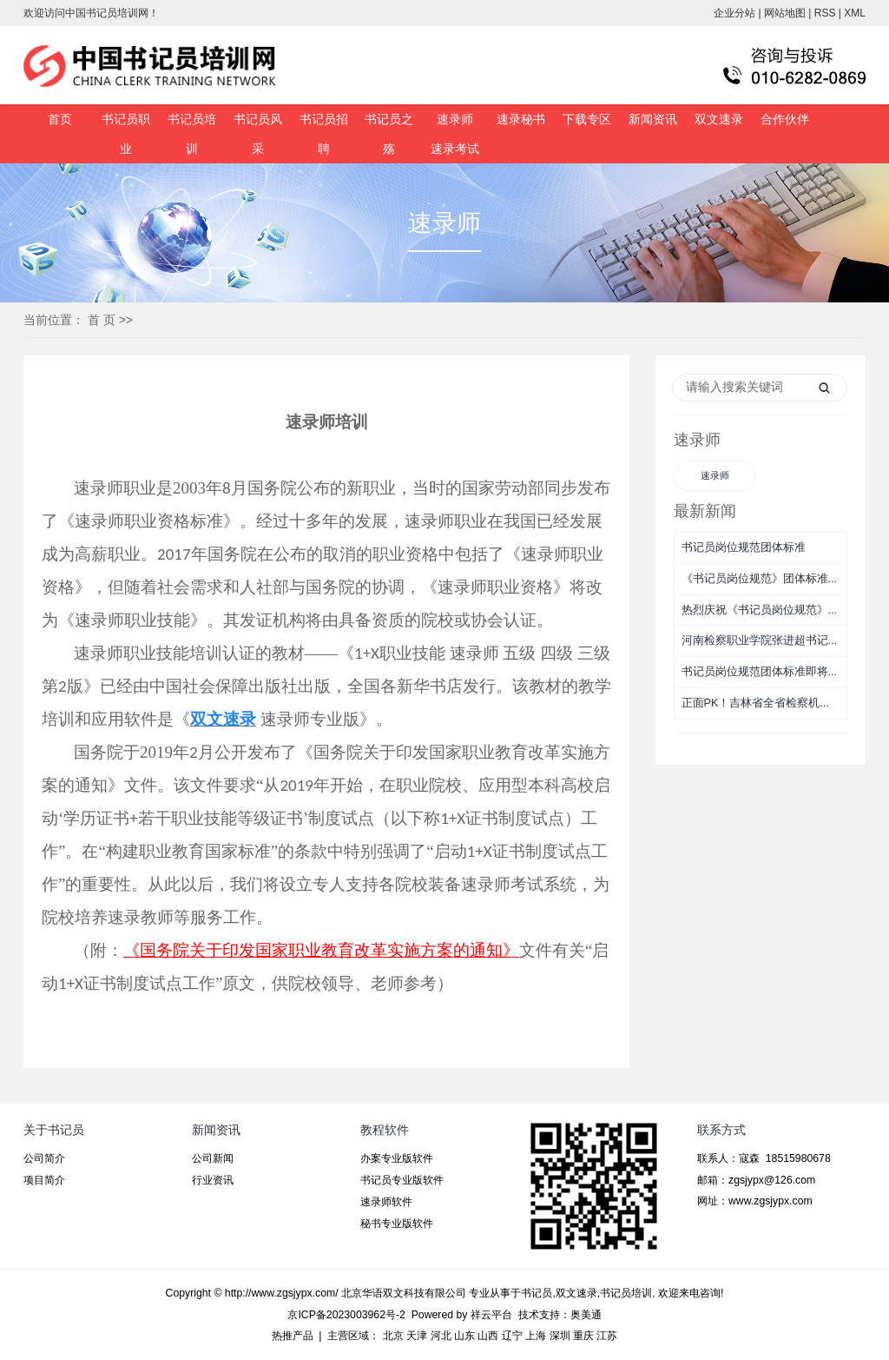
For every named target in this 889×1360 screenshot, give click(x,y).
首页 (60, 119)
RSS (825, 13)
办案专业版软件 (396, 1158)
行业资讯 (213, 1180)
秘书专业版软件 (396, 1223)
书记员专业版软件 (402, 1180)
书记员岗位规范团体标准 (744, 547)
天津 (416, 1336)
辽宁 (512, 1336)
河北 (441, 1336)
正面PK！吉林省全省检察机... (755, 703)
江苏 (606, 1336)
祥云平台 (491, 1315)
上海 (535, 1336)
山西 (487, 1336)
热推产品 (292, 1336)
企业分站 (734, 13)
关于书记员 (53, 1130)
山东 (464, 1336)
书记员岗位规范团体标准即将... (760, 672)
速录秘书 (521, 119)
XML (855, 13)
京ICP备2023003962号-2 (346, 1315)
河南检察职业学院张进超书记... (760, 640)
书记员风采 (258, 134)
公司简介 (44, 1158)
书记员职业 (126, 134)
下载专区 (587, 119)
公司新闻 (213, 1158)
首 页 (101, 320)
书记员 (536, 1293)
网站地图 (785, 13)
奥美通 (586, 1315)
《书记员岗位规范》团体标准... (760, 579)
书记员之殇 (389, 134)
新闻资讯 (653, 119)
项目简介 (44, 1180)
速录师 (455, 119)
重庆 (583, 1336)
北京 (393, 1336)
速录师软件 (386, 1202)
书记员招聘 (324, 134)
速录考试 (455, 149)
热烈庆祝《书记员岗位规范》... (760, 610)
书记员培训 (192, 134)
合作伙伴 (785, 119)
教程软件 (384, 1130)
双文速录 (719, 119)
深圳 (560, 1336)
